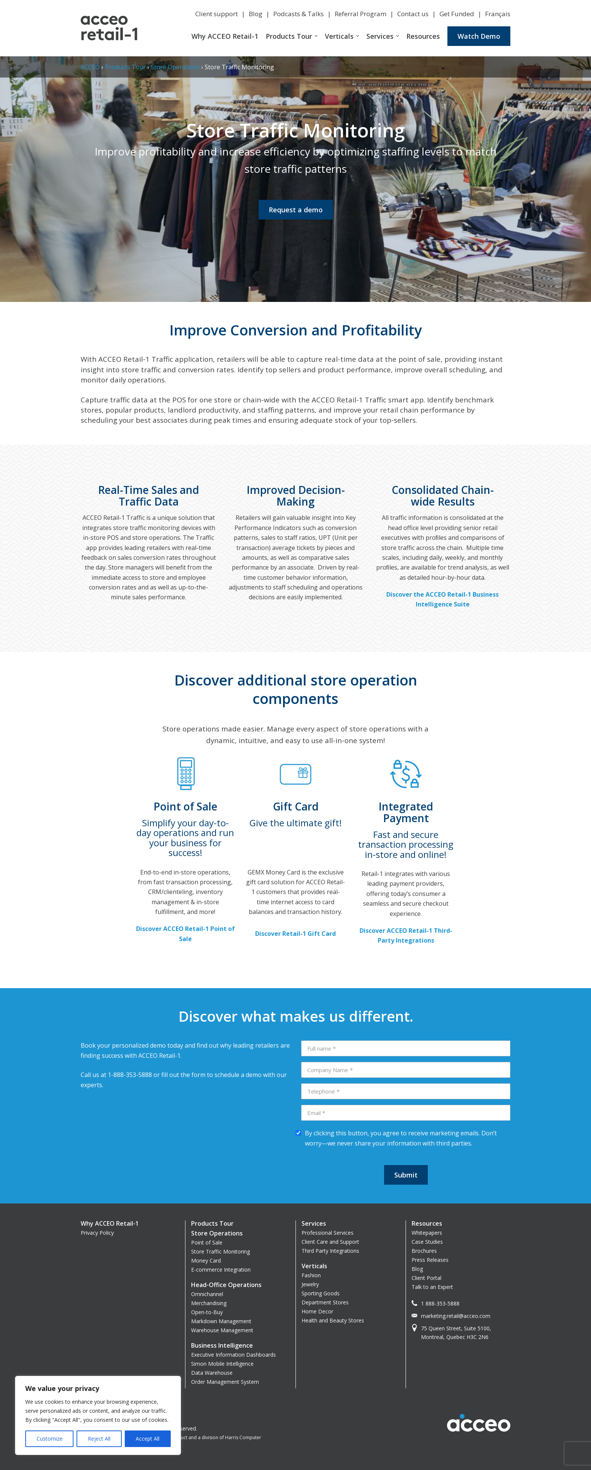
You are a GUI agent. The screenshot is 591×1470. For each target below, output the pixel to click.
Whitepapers (427, 1232)
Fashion (311, 1275)
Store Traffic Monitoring (220, 1251)
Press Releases (430, 1259)
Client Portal (426, 1277)
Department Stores (325, 1302)
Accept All (147, 1438)
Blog (255, 13)
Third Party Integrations (330, 1250)
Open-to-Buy (207, 1312)
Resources (423, 36)
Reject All (99, 1438)
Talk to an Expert (432, 1286)
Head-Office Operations (226, 1285)
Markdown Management (221, 1321)
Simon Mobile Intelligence (222, 1363)
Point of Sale (206, 1242)
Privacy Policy (97, 1232)
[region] (98, 1415)
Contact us (413, 13)
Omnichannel (207, 1294)
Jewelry (310, 1284)
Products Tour (289, 36)
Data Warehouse (212, 1372)
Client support (216, 13)
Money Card (206, 1260)
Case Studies (427, 1241)
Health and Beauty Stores (333, 1320)
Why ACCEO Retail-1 (224, 36)
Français (497, 13)
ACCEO (90, 67)
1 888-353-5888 (440, 1303)
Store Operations (175, 67)
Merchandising (209, 1303)
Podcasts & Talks (298, 13)
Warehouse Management (222, 1330)
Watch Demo (479, 36)
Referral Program (360, 13)
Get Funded (456, 13)
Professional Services (328, 1232)
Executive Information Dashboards (233, 1354)
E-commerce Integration (221, 1269)
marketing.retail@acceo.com (455, 1315)
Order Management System (225, 1381)
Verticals (339, 36)
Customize (50, 1438)
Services (379, 36)
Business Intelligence (222, 1345)
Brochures (424, 1250)
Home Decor (317, 1311)
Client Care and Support (330, 1241)
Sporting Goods (321, 1293)
